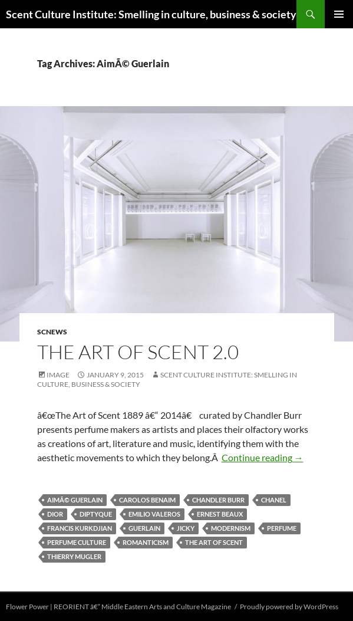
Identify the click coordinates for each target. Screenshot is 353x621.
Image (58, 374)
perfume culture (76, 542)
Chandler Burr (218, 500)
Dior (55, 514)
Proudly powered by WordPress (289, 606)
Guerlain (144, 528)
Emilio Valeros (154, 514)
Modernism (230, 528)
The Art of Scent (214, 542)
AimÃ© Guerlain (75, 500)
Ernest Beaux (220, 514)
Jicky (185, 528)
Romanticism (146, 542)
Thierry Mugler (74, 556)
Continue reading (262, 457)
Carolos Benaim (147, 500)
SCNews (52, 331)
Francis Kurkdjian (79, 528)
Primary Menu (339, 14)
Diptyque (96, 514)
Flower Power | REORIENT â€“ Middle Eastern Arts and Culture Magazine (118, 606)
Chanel (273, 500)
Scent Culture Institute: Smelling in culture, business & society (151, 14)
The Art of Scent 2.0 (138, 352)
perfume (281, 528)
